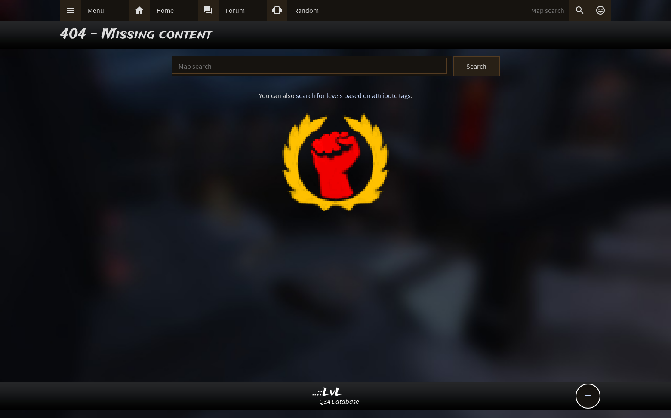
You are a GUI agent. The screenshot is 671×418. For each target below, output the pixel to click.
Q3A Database (339, 401)
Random (306, 10)
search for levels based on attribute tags (353, 95)
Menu (96, 10)
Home (165, 10)
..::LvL (327, 392)
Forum (235, 10)
